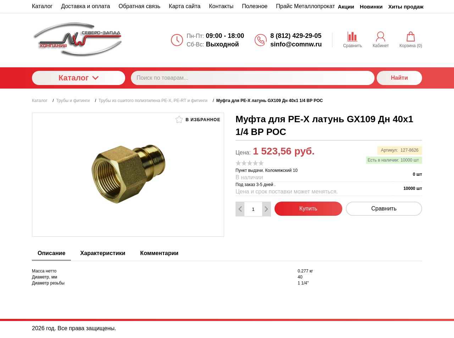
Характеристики (102, 253)
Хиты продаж (405, 7)
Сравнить (384, 208)
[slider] (250, 163)
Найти (399, 78)
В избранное (198, 119)
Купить (308, 208)
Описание (51, 253)
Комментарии (159, 253)
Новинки (371, 7)
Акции (346, 7)
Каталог (79, 77)
